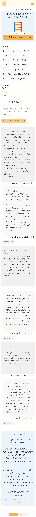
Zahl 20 (6, 69)
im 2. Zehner (9, 78)
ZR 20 (26, 51)
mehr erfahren (25, 512)
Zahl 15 (16, 60)
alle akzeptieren (13, 514)
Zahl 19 (25, 64)
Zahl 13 (24, 55)
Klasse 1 (6, 51)
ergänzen (22, 78)
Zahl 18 (15, 64)
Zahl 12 (15, 55)
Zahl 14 (6, 60)
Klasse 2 (17, 51)
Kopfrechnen (18, 69)
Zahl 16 (25, 60)
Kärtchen (7, 74)
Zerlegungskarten (22, 74)
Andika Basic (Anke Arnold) (14, 95)
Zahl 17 (6, 64)
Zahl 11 (6, 55)
